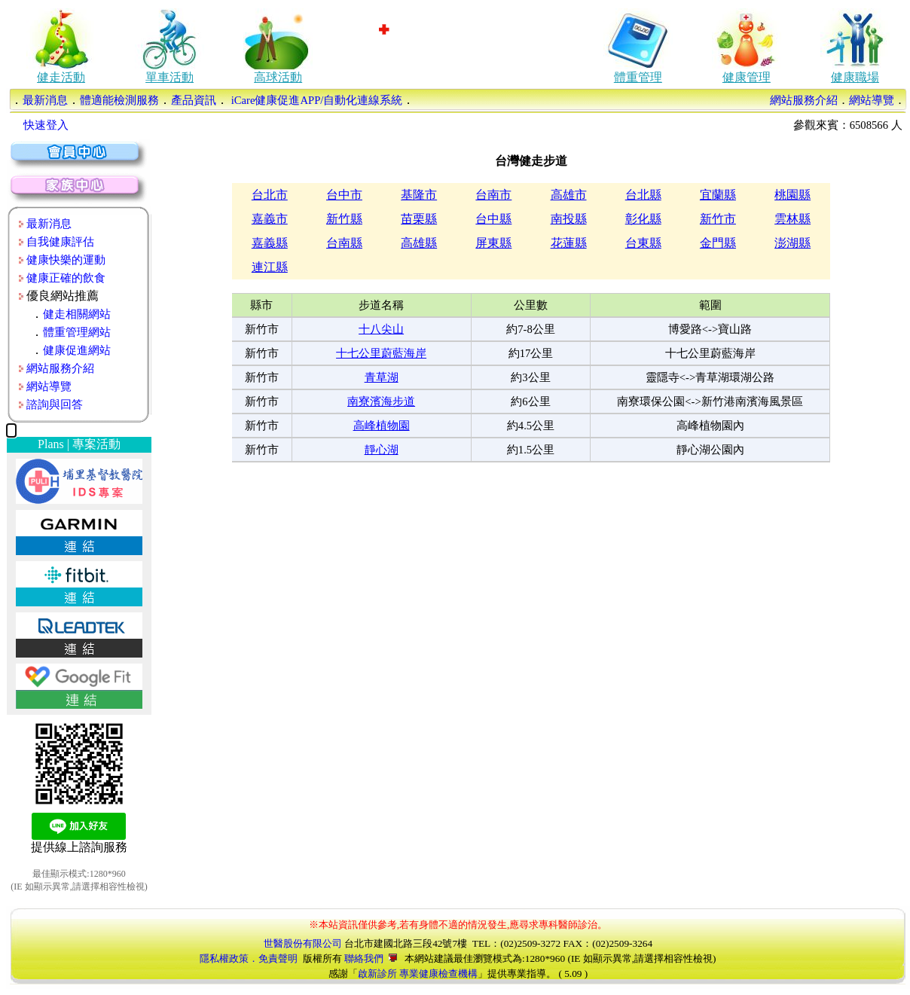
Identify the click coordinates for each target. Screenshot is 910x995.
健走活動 (61, 77)
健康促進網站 (77, 350)
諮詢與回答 (54, 404)
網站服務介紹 (804, 100)
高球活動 (278, 77)
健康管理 (746, 77)
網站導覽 (871, 100)
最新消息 (45, 100)
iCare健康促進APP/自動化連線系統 (315, 100)
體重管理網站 (77, 332)
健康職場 (855, 77)
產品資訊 (193, 100)
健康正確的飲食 (65, 278)
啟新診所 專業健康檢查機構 (418, 973)
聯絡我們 (370, 958)
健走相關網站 (77, 314)
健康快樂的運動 (65, 260)
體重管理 (638, 77)
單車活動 (169, 77)
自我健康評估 (60, 242)
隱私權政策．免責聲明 (249, 958)
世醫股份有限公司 (303, 943)
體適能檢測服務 (119, 100)
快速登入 (46, 125)
